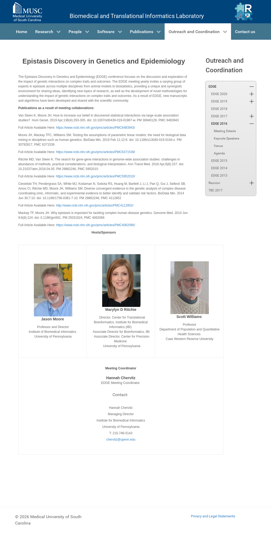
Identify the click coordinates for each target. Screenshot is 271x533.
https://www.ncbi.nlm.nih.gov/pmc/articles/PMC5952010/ (95, 176)
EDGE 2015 (219, 161)
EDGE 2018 (219, 109)
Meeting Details (225, 131)
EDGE (212, 86)
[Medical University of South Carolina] (27, 11)
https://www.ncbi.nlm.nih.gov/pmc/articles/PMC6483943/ (95, 127)
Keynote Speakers (226, 138)
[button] (251, 86)
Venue (218, 146)
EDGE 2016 (219, 124)
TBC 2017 (216, 190)
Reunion (214, 183)
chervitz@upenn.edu (120, 439)
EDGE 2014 (219, 168)
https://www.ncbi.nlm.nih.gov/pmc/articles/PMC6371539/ (95, 152)
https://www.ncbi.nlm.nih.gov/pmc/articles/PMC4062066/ (95, 225)
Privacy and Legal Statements (213, 516)
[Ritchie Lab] (243, 11)
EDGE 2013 (219, 175)
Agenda (219, 153)
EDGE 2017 (219, 116)
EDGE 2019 (219, 101)
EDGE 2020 (219, 94)
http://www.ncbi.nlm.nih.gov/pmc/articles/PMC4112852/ (95, 205)
